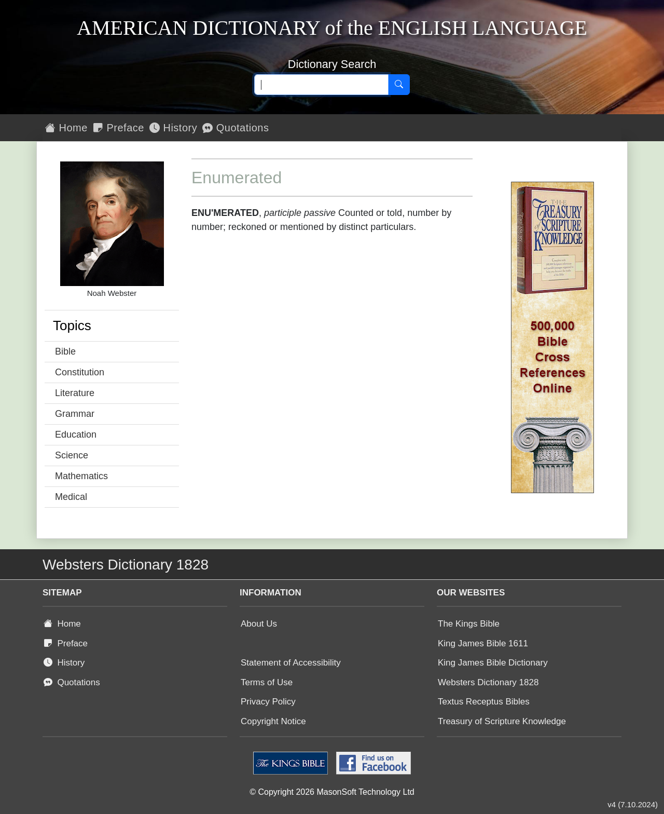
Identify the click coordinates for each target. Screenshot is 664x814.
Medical (71, 497)
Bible (65, 351)
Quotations (235, 127)
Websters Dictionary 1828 (488, 682)
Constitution (79, 372)
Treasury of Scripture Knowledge (502, 721)
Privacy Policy (268, 702)
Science (71, 455)
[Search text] (321, 84)
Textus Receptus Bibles (484, 702)
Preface (118, 127)
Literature (74, 393)
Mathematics (81, 476)
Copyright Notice (273, 721)
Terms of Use (267, 682)
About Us (259, 624)
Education (75, 434)
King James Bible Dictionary (493, 663)
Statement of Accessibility (291, 663)
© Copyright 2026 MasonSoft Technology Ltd (332, 792)
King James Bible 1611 (483, 643)
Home (66, 127)
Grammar (74, 414)
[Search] (399, 84)
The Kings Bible (469, 624)
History (173, 127)
